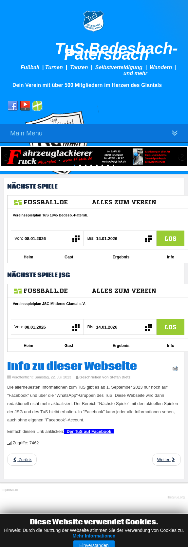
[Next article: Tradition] (166, 460)
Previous (6, 157)
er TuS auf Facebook (92, 431)
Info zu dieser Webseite (72, 367)
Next (182, 157)
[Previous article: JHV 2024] (22, 460)
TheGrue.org (175, 497)
